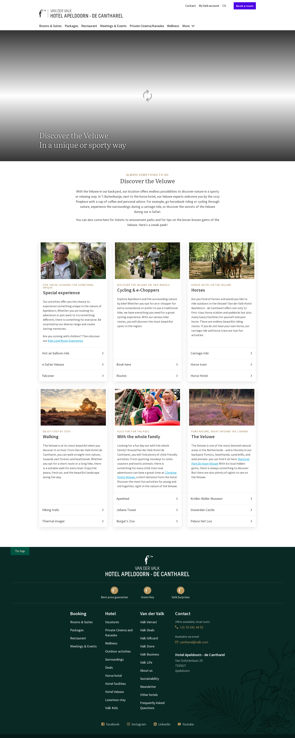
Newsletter (148, 686)
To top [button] (20, 551)
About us (146, 670)
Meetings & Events (113, 26)
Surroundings (114, 659)
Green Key (147, 593)
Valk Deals (147, 630)
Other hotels (149, 695)
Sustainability (149, 678)
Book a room (244, 6)
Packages (71, 26)
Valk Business (149, 654)
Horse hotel (113, 675)
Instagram (136, 724)
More (188, 26)
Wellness (173, 26)
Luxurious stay (115, 700)
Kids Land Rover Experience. (65, 341)
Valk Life (146, 662)
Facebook (110, 724)
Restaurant (89, 26)
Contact (190, 6)
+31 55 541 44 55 (189, 627)
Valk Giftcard (149, 638)
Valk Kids (111, 708)
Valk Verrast (148, 622)
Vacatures (112, 622)
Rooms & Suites (50, 26)
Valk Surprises (181, 593)
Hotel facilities (115, 683)
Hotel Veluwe (114, 692)
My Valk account (209, 6)
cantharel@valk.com (191, 642)
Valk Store (147, 646)
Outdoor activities (118, 651)
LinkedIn (162, 724)
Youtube (186, 724)
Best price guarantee (114, 593)
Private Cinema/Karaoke (147, 26)
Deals (109, 667)
